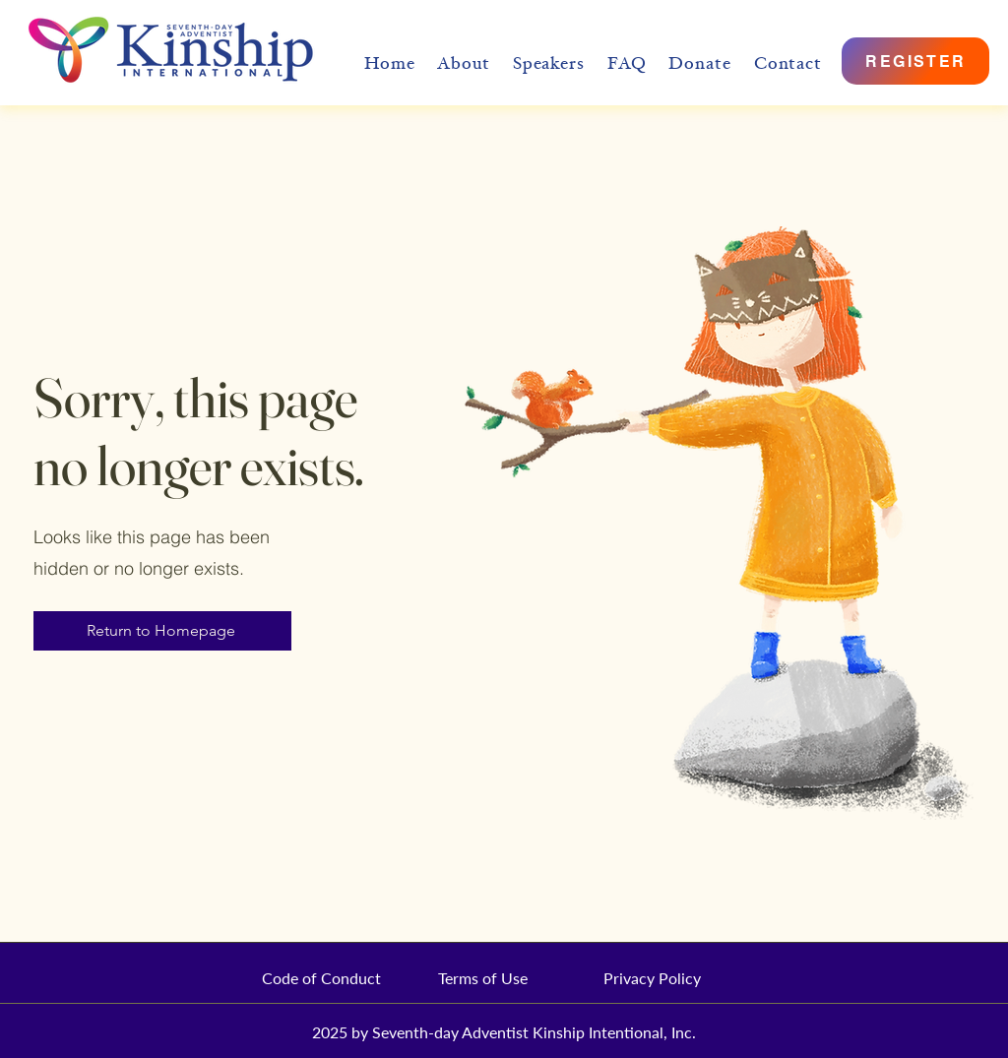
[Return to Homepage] (162, 631)
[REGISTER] (915, 61)
